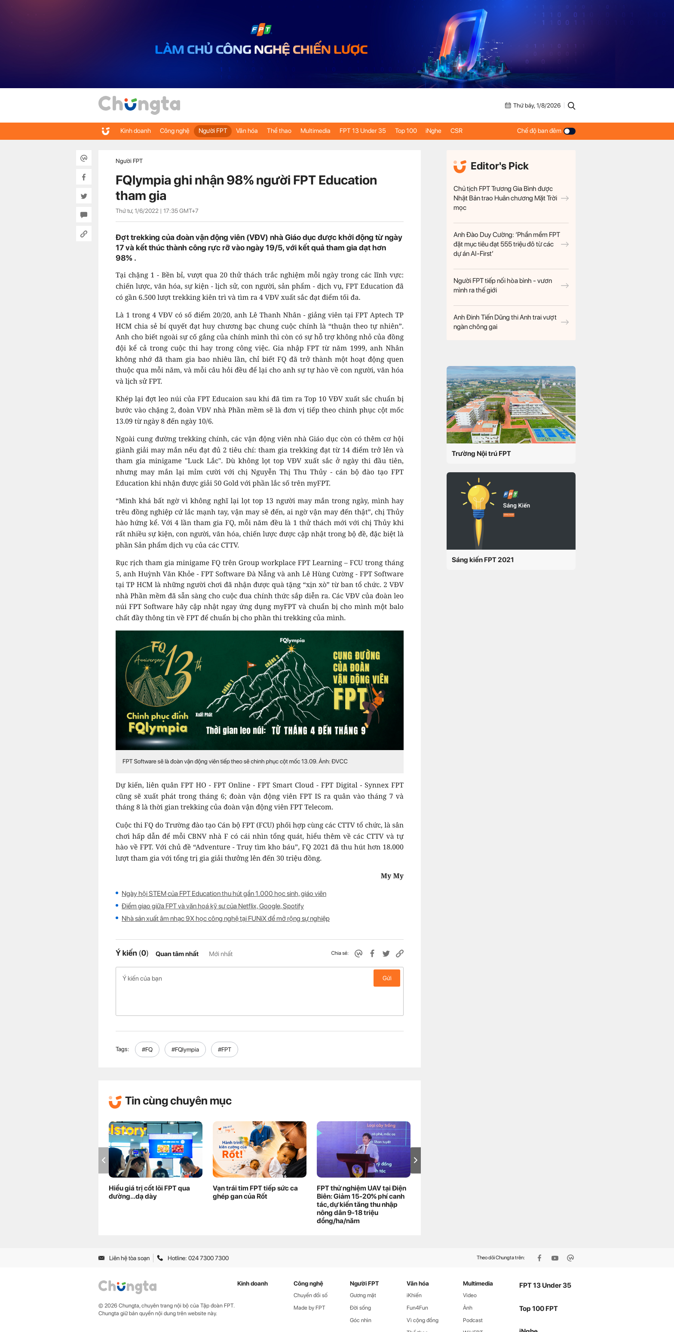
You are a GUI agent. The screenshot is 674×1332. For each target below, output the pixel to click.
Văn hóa (260, 131)
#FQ (147, 1022)
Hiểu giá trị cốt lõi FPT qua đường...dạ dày (149, 1165)
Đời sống (360, 1280)
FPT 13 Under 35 (388, 131)
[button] (416, 1133)
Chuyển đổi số (311, 1268)
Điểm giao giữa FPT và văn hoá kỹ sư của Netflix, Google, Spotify (213, 906)
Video (470, 1268)
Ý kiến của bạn (259, 978)
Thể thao (296, 131)
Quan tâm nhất (177, 954)
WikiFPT (473, 1305)
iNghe (467, 131)
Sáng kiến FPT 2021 (483, 560)
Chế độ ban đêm (546, 131)
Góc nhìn (360, 1293)
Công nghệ (180, 131)
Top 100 (435, 131)
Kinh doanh (137, 131)
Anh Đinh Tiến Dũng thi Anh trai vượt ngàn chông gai (511, 322)
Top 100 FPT (538, 1281)
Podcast (473, 1293)
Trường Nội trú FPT (481, 453)
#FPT (224, 1022)
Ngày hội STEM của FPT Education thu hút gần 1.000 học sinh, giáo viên (224, 893)
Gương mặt (363, 1268)
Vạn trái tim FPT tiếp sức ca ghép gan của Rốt (255, 1165)
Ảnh (467, 1280)
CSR (493, 131)
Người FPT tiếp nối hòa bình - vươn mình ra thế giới (511, 285)
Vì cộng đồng (422, 1293)
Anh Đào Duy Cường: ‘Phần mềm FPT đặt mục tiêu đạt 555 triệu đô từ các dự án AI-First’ (511, 244)
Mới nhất (221, 954)
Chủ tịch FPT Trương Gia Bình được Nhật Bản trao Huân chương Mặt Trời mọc (511, 198)
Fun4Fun (417, 1280)
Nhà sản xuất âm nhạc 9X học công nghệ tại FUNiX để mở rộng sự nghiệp (226, 918)
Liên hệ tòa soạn (124, 1230)
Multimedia (337, 131)
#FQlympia (185, 1022)
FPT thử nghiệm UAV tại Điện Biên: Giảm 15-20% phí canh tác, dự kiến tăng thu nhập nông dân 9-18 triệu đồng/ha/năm (361, 1177)
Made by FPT (309, 1280)
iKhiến (414, 1268)
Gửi (387, 978)
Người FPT (222, 131)
